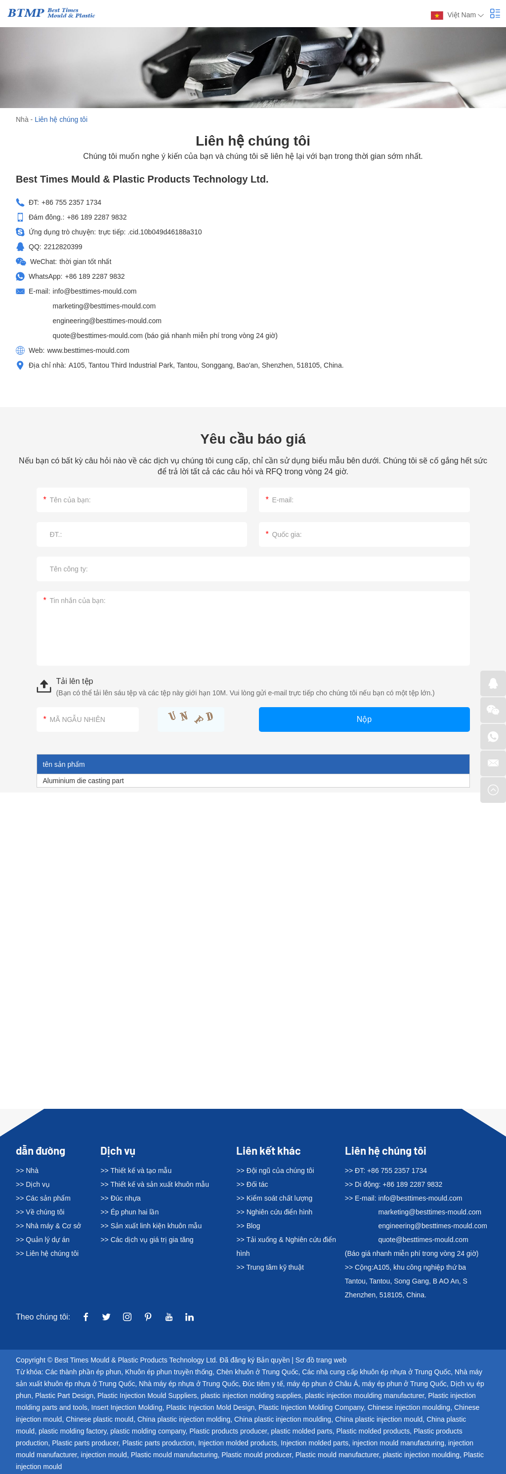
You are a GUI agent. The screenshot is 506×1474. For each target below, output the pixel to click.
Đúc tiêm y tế (263, 1384)
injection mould (104, 1455)
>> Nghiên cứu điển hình (274, 1212)
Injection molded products (237, 1443)
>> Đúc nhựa (120, 1198)
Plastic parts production (159, 1443)
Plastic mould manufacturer (337, 1455)
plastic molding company (147, 1431)
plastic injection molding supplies (251, 1395)
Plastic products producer (228, 1431)
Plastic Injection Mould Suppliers (147, 1395)
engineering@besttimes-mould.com (107, 321)
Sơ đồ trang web (320, 1360)
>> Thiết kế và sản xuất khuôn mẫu (154, 1184)
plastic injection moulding (421, 1455)
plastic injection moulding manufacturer (364, 1395)
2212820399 (63, 247)
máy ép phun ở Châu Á (322, 1384)
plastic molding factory (72, 1431)
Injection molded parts (314, 1443)
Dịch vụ (117, 1150)
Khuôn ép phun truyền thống (168, 1372)
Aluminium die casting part (83, 781)
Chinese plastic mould (99, 1419)
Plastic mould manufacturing (174, 1455)
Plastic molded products (373, 1431)
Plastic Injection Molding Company (311, 1407)
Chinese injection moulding (409, 1407)
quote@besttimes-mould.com (99, 336)
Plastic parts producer (85, 1443)
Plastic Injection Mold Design (210, 1407)
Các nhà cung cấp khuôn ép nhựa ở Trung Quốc (376, 1372)
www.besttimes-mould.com (88, 350)
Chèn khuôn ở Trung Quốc (257, 1372)
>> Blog (248, 1226)
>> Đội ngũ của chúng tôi (275, 1170)
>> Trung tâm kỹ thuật (269, 1267)
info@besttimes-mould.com (95, 291)
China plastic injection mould (378, 1419)
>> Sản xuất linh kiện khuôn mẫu (151, 1226)
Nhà (22, 119)
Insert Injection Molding (127, 1407)
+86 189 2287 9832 (95, 276)
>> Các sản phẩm (43, 1198)
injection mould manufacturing (398, 1443)
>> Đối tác (252, 1184)
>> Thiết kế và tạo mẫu (135, 1170)
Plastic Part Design (64, 1395)
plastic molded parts (302, 1431)
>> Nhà (27, 1170)
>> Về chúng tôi (40, 1212)
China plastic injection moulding (282, 1419)
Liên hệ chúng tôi (61, 119)
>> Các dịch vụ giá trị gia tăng (146, 1240)
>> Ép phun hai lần (129, 1212)
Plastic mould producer (256, 1455)
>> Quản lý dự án (43, 1240)
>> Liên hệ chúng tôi (47, 1253)
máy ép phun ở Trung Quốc (404, 1384)
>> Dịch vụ (33, 1184)
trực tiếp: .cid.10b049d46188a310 (150, 232)
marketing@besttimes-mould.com (104, 306)
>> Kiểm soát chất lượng (274, 1198)
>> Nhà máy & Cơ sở (48, 1226)
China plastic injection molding (183, 1419)
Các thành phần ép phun (83, 1372)
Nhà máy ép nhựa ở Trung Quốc (189, 1384)
